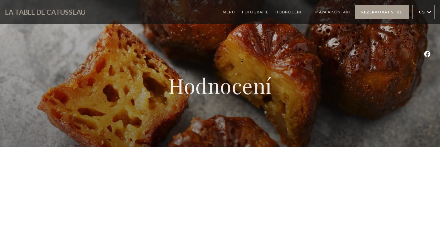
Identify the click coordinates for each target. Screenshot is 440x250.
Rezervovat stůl (381, 12)
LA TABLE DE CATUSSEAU (45, 12)
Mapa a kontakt (333, 12)
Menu (229, 12)
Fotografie (255, 12)
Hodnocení (288, 12)
